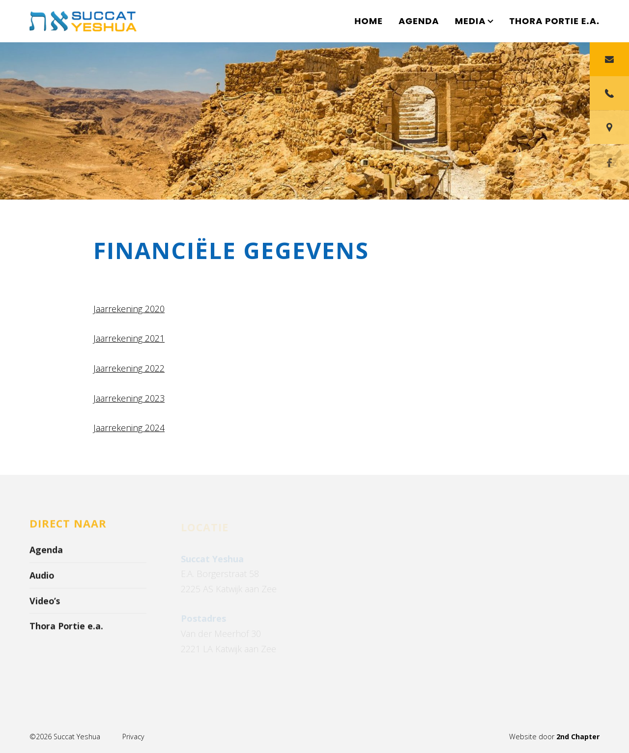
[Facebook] (609, 184)
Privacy (133, 736)
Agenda (419, 20)
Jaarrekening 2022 (129, 368)
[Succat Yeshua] (88, 21)
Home (368, 20)
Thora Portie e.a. (554, 20)
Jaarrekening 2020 (129, 309)
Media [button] (474, 20)
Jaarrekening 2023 (129, 398)
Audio (42, 578)
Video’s (45, 603)
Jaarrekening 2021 (129, 339)
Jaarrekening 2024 (129, 428)
